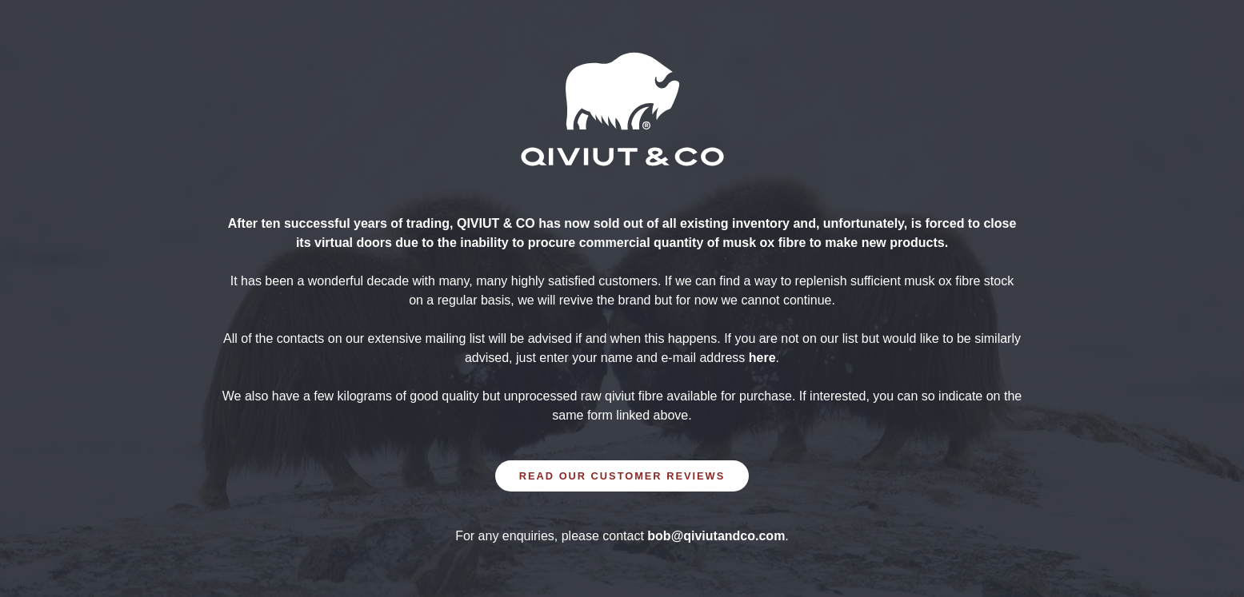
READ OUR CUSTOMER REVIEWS (622, 476)
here (762, 357)
